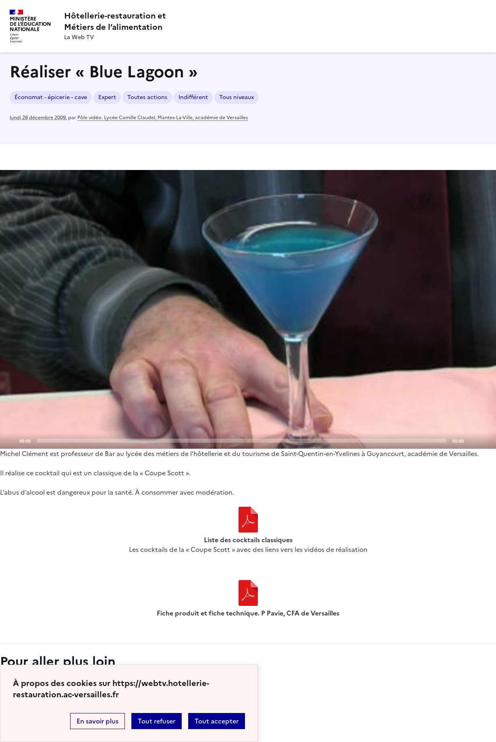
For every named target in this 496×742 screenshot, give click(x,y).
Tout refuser (156, 721)
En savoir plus (97, 721)
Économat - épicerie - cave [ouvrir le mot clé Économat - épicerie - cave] (51, 97)
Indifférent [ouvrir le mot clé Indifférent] (193, 97)
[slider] (241, 441)
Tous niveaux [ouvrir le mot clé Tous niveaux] (236, 97)
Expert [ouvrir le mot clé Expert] (107, 97)
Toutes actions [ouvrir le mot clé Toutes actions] (147, 97)
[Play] (248, 309)
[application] (248, 309)
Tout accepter (217, 721)
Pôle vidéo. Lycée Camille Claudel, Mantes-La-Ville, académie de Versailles (162, 117)
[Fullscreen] (485, 440)
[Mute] (472, 440)
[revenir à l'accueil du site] (115, 21)
